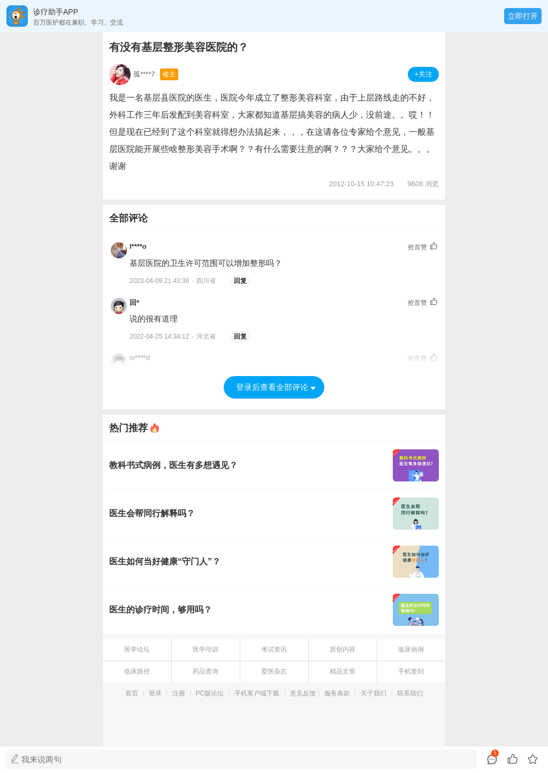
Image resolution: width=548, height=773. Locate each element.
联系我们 (410, 693)
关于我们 (373, 693)
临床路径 (137, 671)
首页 (131, 693)
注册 (178, 693)
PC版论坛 (210, 693)
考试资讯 (274, 649)
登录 (155, 693)
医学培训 (205, 649)
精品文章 (342, 671)
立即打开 (523, 16)
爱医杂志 (274, 671)
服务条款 (337, 693)
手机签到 (411, 671)
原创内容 (342, 649)
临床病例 (411, 649)
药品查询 (205, 671)
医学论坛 (137, 649)
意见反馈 (303, 693)
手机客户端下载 (256, 693)
